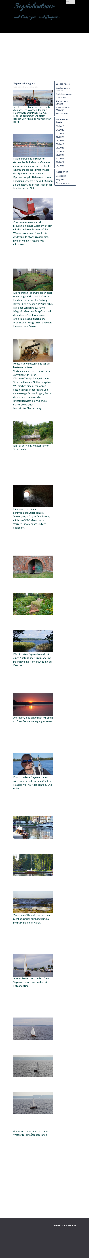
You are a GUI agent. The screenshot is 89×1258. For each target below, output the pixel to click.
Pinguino (60, 179)
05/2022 (60, 147)
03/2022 (60, 155)
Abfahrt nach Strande (62, 102)
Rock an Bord (62, 113)
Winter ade (61, 97)
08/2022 (60, 144)
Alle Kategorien (63, 183)
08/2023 (60, 126)
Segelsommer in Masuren (63, 89)
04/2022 (60, 151)
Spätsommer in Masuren (62, 108)
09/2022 (60, 140)
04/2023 (60, 129)
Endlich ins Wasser (64, 94)
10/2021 (60, 162)
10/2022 (60, 137)
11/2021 (60, 158)
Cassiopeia (61, 175)
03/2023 (60, 133)
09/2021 (60, 165)
